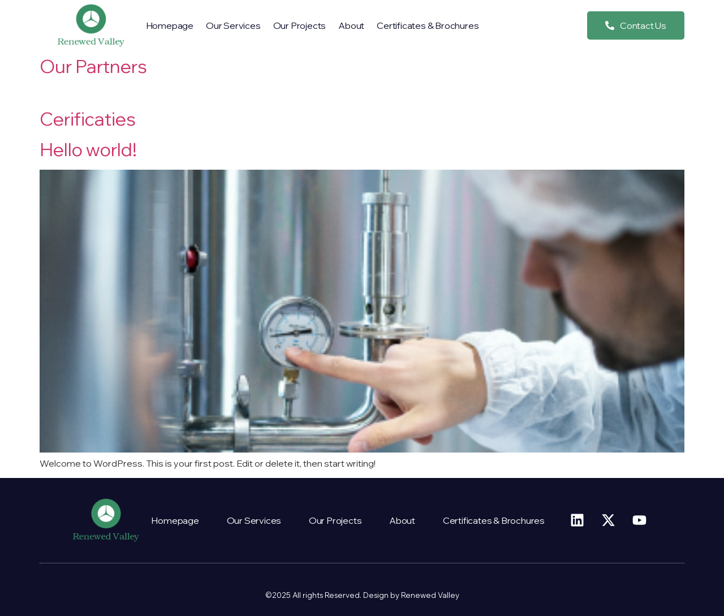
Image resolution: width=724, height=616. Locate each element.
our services (233, 25)
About (351, 25)
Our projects (299, 25)
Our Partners (93, 66)
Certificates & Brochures (428, 25)
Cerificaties (88, 118)
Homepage (169, 25)
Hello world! (88, 149)
